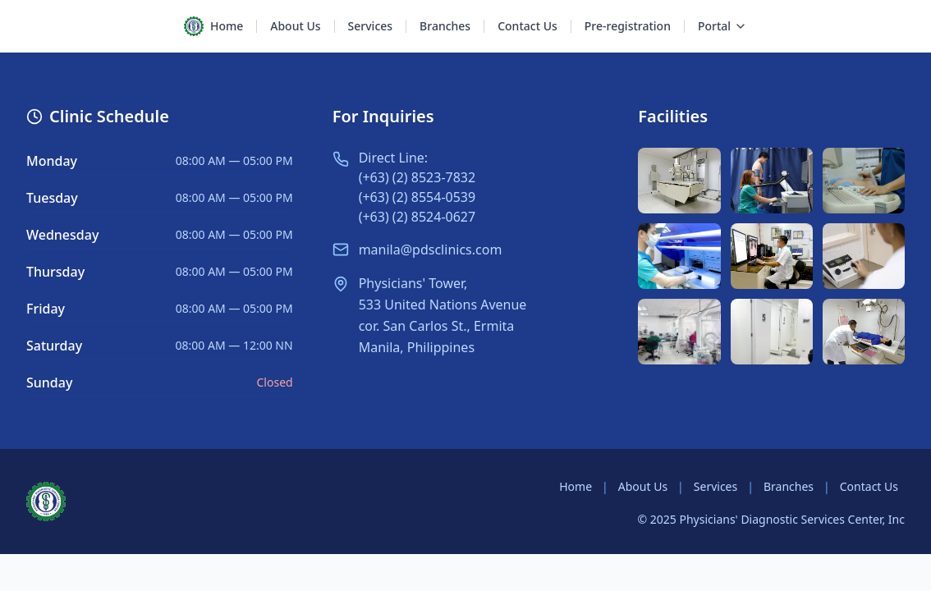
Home (575, 486)
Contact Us (869, 486)
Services (715, 486)
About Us (642, 486)
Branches (789, 486)
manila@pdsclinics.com (430, 250)
